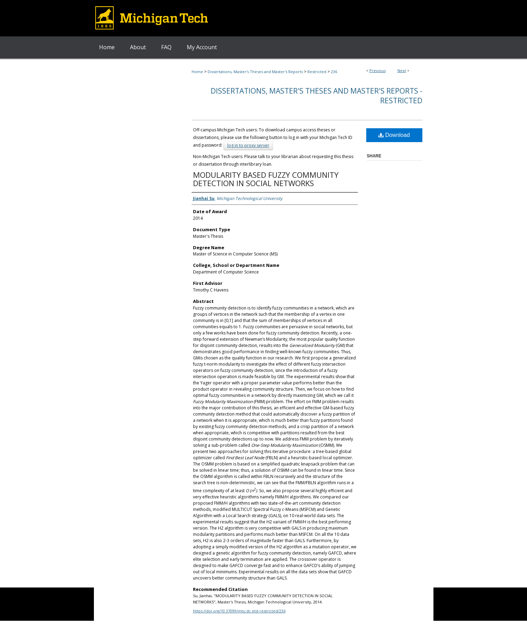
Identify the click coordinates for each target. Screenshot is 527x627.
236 (334, 71)
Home (197, 71)
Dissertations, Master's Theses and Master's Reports (255, 71)
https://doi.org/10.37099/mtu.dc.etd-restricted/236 (239, 610)
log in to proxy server (248, 145)
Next (401, 70)
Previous (377, 70)
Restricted (316, 71)
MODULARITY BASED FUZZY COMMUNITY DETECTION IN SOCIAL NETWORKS (266, 178)
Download (394, 135)
